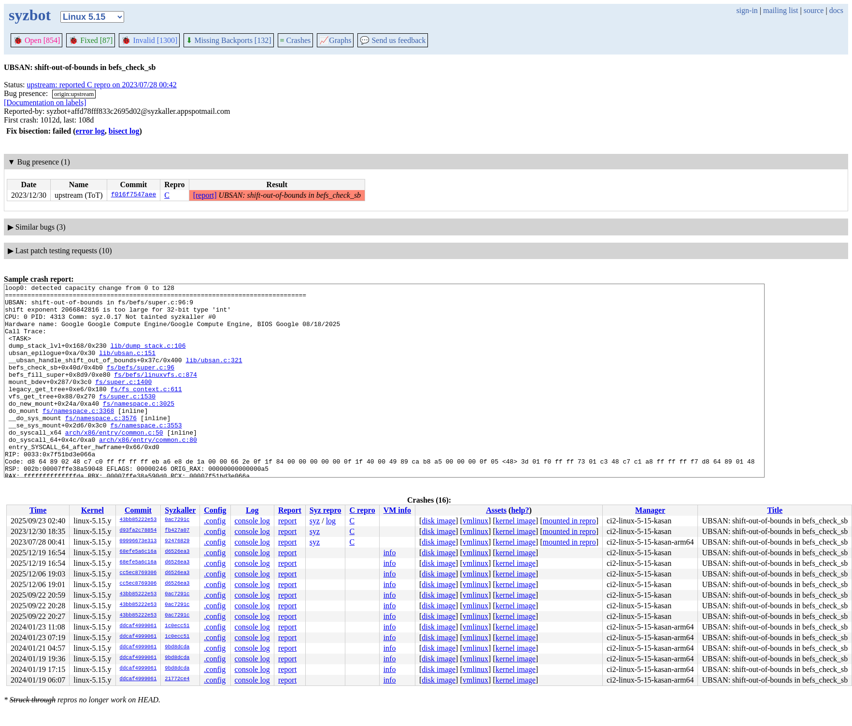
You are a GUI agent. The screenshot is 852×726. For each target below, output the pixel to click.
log (331, 521)
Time (37, 510)
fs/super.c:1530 (127, 419)
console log (252, 521)
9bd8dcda (177, 647)
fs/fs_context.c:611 (146, 410)
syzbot (30, 15)
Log (252, 510)
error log (90, 131)
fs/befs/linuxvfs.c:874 (155, 393)
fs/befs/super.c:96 (140, 384)
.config (215, 521)
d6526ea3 (177, 551)
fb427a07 (177, 530)
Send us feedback (393, 40)
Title (774, 510)
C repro (362, 510)
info (389, 552)
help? (520, 510)
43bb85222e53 (138, 520)
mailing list (780, 10)
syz (315, 521)
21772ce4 (177, 679)
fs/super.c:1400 (123, 401)
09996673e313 (138, 541)
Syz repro (325, 510)
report (287, 521)
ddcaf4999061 (138, 626)
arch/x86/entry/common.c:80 (148, 471)
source (814, 10)
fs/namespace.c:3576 (101, 445)
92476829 (177, 541)
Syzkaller (180, 510)
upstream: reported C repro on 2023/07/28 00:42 (102, 85)
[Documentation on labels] (45, 102)
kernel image (516, 521)
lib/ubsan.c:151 (127, 367)
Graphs (335, 40)
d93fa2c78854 (138, 530)
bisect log (124, 131)
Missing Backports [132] (228, 40)
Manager (650, 510)
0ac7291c (177, 520)
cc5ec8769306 (138, 573)
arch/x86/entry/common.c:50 (114, 462)
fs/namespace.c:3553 (146, 454)
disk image (438, 521)
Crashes (295, 40)
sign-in (746, 10)
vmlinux (475, 521)
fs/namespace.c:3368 (78, 436)
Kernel (92, 510)
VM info (397, 510)
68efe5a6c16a (138, 551)
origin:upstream (74, 93)
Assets (496, 510)
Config (215, 510)
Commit (138, 510)
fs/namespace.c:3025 (138, 428)
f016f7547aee (133, 195)
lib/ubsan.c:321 (213, 375)
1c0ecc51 (177, 626)
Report (289, 510)
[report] (205, 195)
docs (836, 10)
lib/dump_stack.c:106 (147, 358)
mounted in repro (569, 521)
